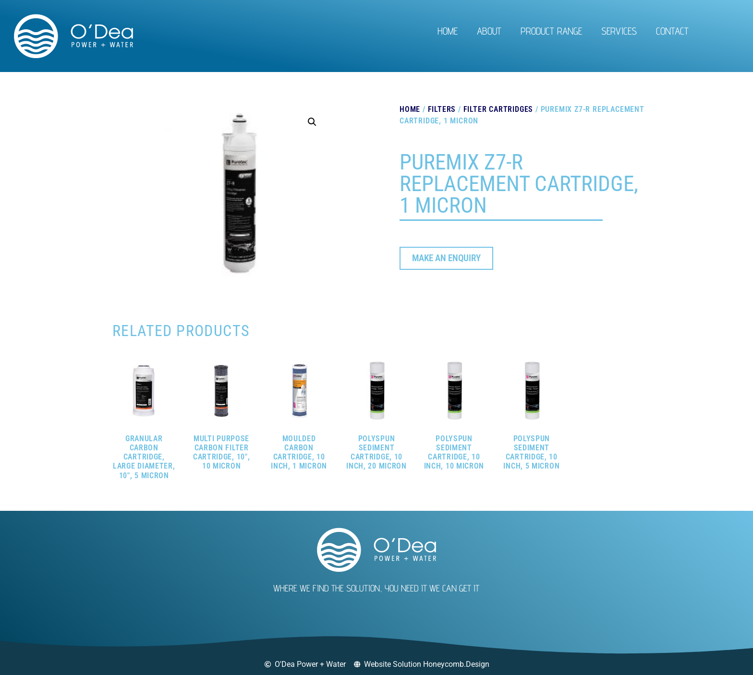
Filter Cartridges (498, 109)
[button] (312, 122)
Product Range (551, 31)
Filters (442, 109)
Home (447, 31)
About (489, 31)
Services (619, 31)
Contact (672, 31)
